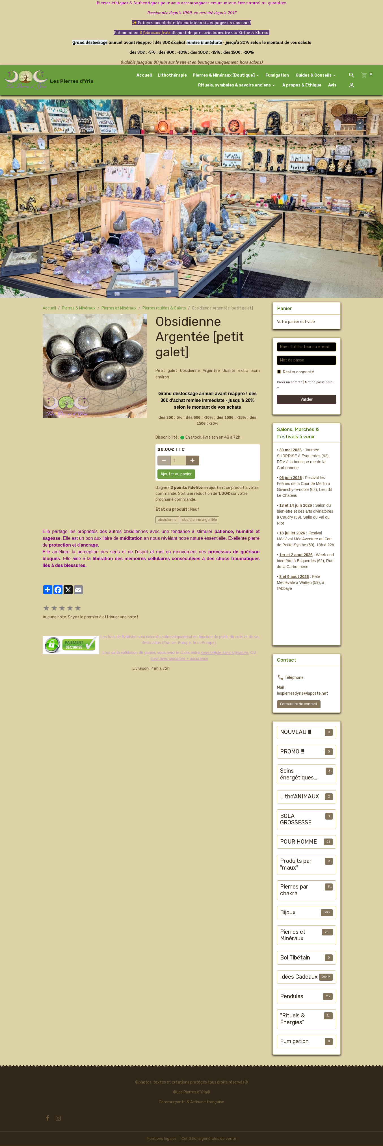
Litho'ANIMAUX (299, 797)
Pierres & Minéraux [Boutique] (224, 75)
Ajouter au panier (176, 474)
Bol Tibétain (295, 958)
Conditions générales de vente (209, 1138)
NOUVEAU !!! (295, 732)
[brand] (38, 80)
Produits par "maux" (296, 865)
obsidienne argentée (199, 520)
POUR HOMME (298, 842)
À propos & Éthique (302, 85)
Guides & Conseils (314, 75)
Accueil (144, 75)
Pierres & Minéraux (79, 308)
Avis (332, 85)
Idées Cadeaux (299, 977)
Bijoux (288, 913)
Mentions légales (161, 1138)
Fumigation (277, 75)
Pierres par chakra (294, 890)
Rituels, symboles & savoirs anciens (235, 85)
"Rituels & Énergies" (292, 1019)
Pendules (291, 997)
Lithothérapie (172, 75)
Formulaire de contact (298, 705)
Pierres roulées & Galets (164, 308)
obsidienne (167, 520)
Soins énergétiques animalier (297, 774)
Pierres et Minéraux (119, 308)
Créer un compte (290, 382)
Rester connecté (298, 372)
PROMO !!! (292, 752)
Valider (306, 400)
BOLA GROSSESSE (295, 820)
